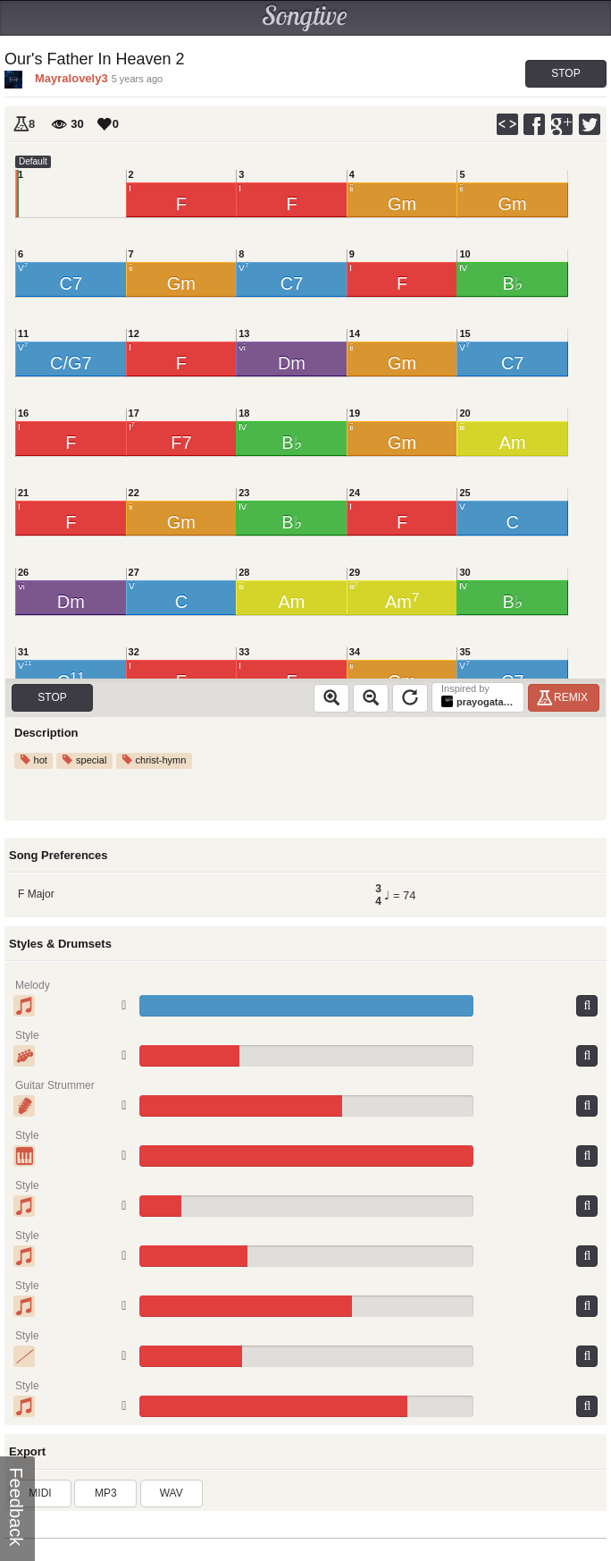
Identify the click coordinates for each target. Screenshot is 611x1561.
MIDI (40, 1493)
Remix (565, 697)
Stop (565, 73)
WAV (171, 1493)
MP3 (106, 1493)
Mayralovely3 (71, 78)
